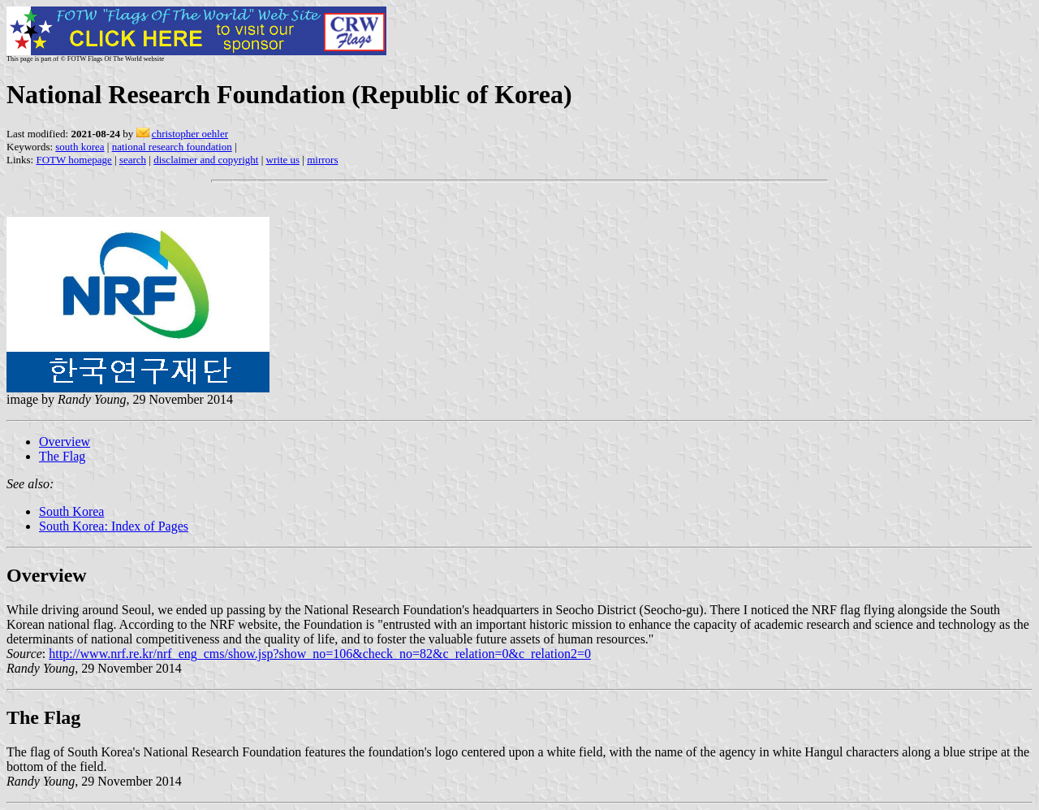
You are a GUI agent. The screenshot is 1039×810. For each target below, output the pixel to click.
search (132, 160)
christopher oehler (190, 134)
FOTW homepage (73, 160)
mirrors (322, 160)
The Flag (62, 456)
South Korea (71, 511)
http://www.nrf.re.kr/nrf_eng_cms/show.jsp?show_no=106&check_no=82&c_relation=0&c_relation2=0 (320, 654)
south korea (79, 147)
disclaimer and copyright (205, 160)
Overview (64, 441)
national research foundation (172, 147)
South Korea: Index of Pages (113, 526)
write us (283, 160)
